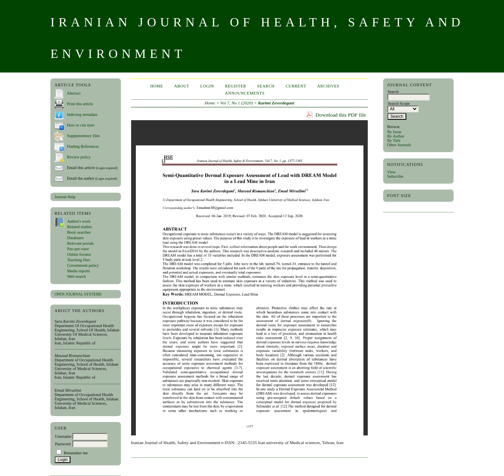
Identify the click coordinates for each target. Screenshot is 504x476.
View (391, 172)
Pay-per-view (78, 249)
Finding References (83, 146)
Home (156, 86)
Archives (328, 86)
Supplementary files (83, 136)
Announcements (244, 93)
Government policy (83, 265)
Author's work (78, 221)
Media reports (78, 271)
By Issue (394, 132)
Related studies (79, 227)
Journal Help (64, 197)
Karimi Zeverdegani (276, 102)
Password (62, 444)
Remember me (76, 453)
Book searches (79, 232)
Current (295, 86)
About (181, 86)
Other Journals (399, 145)
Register (235, 86)
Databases (75, 238)
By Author (395, 136)
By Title (393, 140)
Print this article (80, 104)
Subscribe (395, 176)
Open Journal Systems (78, 294)
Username (63, 436)
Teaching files (78, 260)
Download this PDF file (340, 115)
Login (207, 86)
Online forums (79, 254)
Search (265, 86)
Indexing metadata (82, 114)
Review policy (79, 157)
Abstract (73, 93)
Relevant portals (80, 243)
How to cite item (80, 125)
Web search (76, 276)
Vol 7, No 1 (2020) (236, 102)
